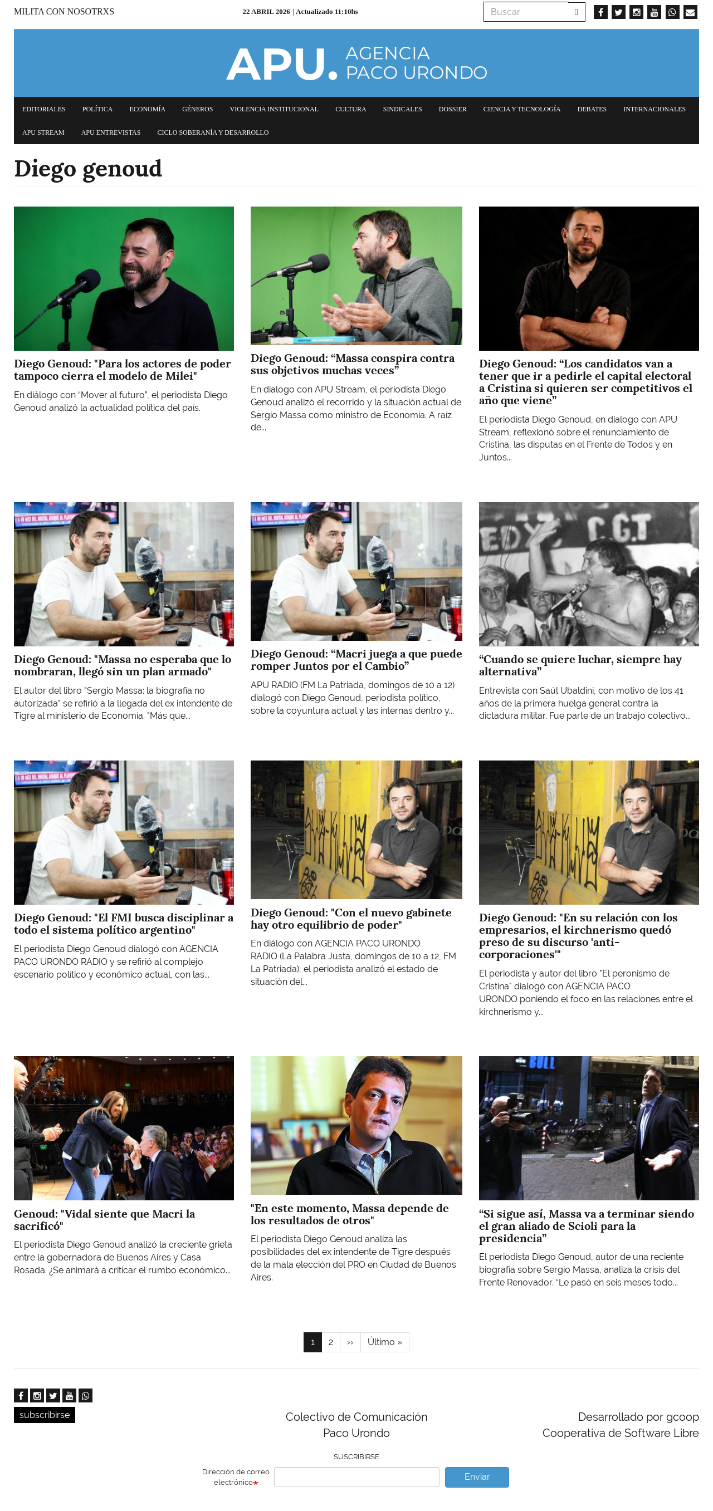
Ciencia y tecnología (522, 109)
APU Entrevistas (111, 132)
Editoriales (44, 109)
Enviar (477, 1476)
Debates (592, 109)
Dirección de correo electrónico (236, 1477)
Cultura (351, 109)
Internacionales (654, 109)
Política (97, 109)
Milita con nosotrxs (64, 11)
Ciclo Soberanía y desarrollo (212, 132)
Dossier (453, 109)
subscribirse (44, 1415)
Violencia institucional (274, 109)
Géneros (197, 109)
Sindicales (402, 109)
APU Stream (43, 132)
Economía (147, 109)
